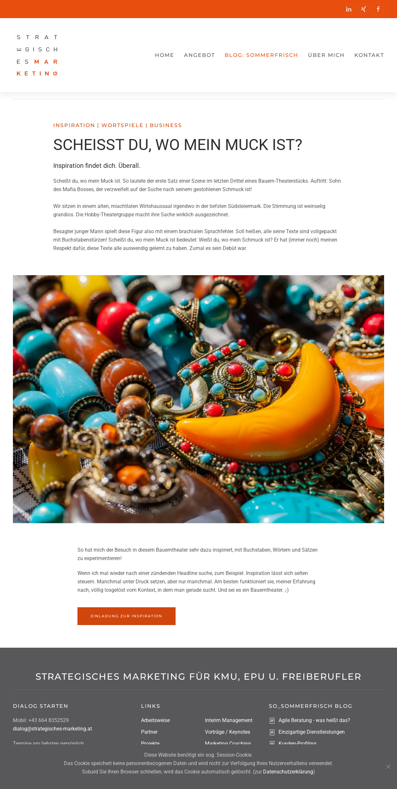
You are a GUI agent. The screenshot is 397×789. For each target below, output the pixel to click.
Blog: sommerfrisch (261, 55)
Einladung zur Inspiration (126, 616)
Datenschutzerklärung (288, 772)
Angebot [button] (199, 55)
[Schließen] (388, 766)
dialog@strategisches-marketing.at (52, 729)
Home (164, 55)
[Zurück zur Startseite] (37, 55)
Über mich (326, 55)
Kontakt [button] (369, 55)
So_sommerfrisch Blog (310, 706)
